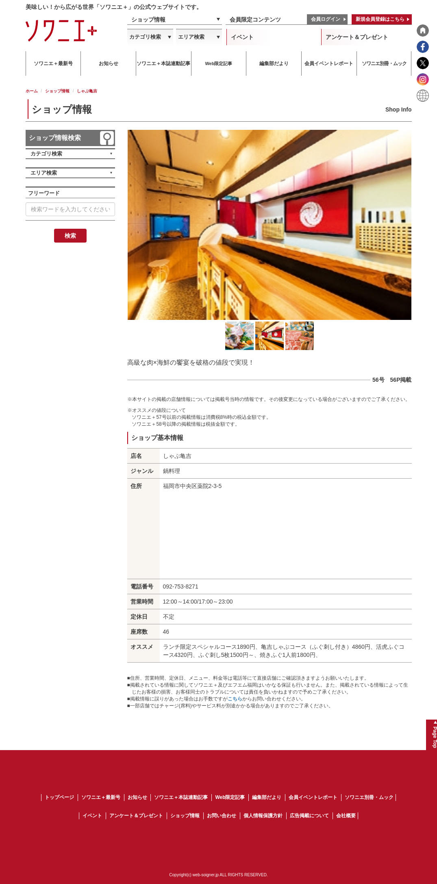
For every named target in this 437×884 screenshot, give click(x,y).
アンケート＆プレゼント (357, 37)
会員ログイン (325, 19)
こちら (235, 699)
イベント (242, 37)
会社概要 (346, 815)
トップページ (59, 797)
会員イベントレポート (313, 797)
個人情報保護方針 (263, 815)
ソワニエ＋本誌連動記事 (181, 797)
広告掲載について (309, 815)
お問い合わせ (221, 815)
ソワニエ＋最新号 (100, 797)
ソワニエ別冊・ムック (369, 797)
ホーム (32, 91)
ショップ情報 (148, 19)
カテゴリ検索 (145, 37)
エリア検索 (191, 37)
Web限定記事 (230, 797)
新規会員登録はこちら (380, 19)
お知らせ (137, 797)
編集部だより (266, 797)
